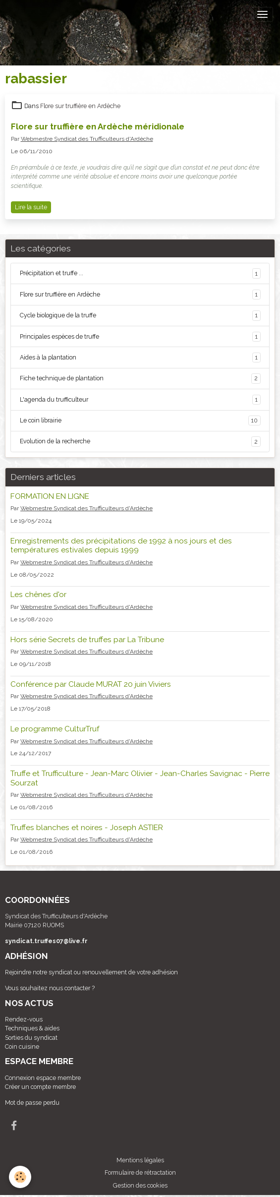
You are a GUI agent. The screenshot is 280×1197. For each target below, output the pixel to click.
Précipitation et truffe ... (140, 273)
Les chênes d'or (38, 594)
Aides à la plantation (140, 357)
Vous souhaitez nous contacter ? (50, 988)
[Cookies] (20, 1177)
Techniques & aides (32, 1028)
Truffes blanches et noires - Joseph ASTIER (86, 827)
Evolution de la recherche (140, 441)
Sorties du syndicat (31, 1037)
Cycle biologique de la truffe (140, 315)
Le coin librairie (140, 420)
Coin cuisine (22, 1046)
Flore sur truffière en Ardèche (80, 106)
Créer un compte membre (40, 1086)
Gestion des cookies (140, 1185)
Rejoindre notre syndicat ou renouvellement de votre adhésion (91, 972)
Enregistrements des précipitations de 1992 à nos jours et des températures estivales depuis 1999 (121, 545)
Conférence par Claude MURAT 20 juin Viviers (90, 684)
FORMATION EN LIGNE (49, 496)
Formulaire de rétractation (140, 1172)
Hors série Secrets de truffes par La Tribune (87, 639)
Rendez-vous (24, 1019)
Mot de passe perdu (32, 1102)
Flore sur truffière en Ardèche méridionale (97, 126)
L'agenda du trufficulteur (140, 400)
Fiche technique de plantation (140, 378)
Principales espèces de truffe (140, 337)
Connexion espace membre (43, 1077)
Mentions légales (140, 1160)
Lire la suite (31, 207)
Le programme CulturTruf (54, 728)
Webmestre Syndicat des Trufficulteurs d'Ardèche (87, 138)
